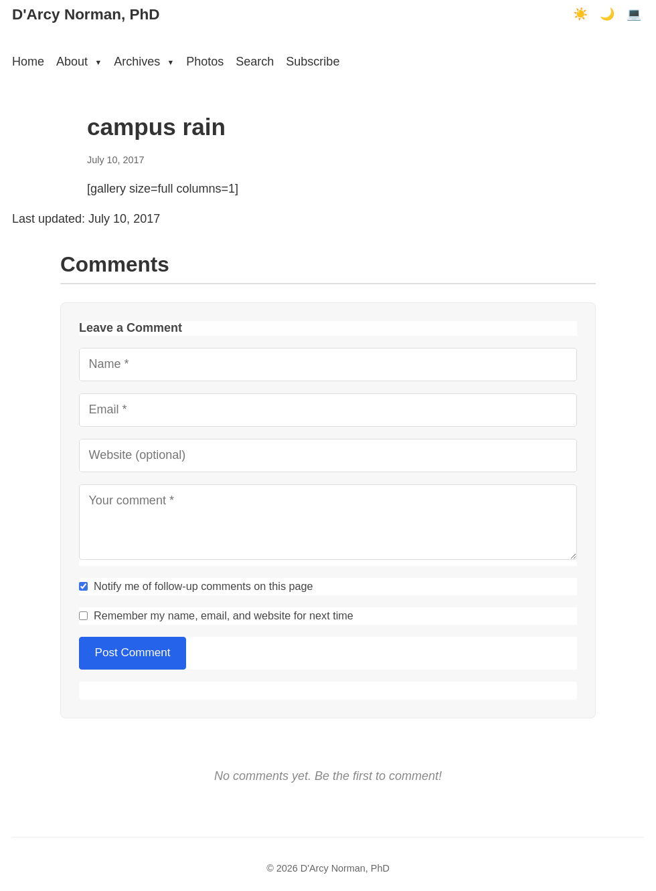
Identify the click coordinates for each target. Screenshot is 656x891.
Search (255, 61)
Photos (205, 61)
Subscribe (312, 61)
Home (28, 61)
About (79, 61)
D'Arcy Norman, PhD (85, 14)
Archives (144, 61)
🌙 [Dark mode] (607, 14)
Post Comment (133, 652)
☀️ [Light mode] (580, 14)
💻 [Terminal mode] (634, 14)
